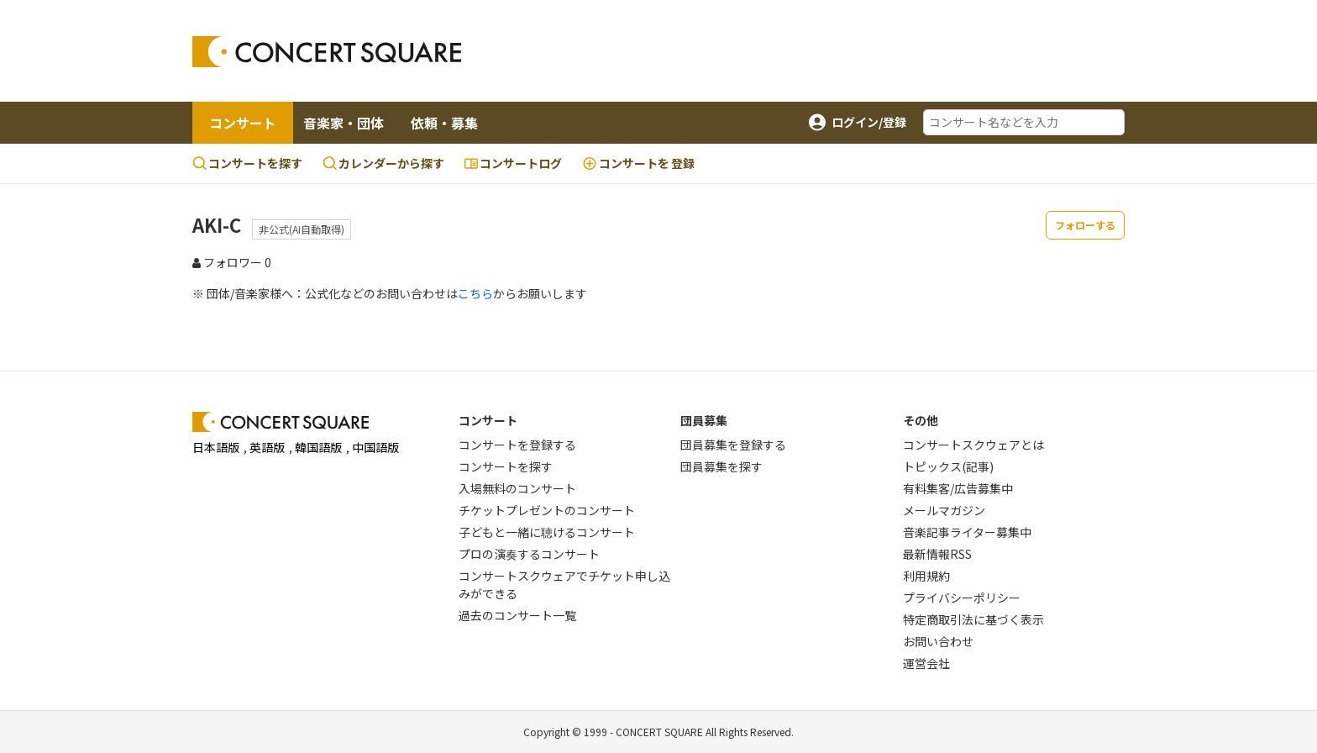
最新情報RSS (937, 553)
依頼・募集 (444, 123)
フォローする (1085, 225)
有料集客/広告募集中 (958, 488)
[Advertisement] (793, 51)
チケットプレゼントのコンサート (547, 510)
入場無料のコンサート (517, 488)
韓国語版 (318, 447)
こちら (475, 293)
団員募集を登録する (733, 444)
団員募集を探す (721, 466)
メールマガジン (944, 510)
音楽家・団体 (343, 123)
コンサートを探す (247, 163)
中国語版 (375, 447)
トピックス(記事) (948, 466)
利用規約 (926, 575)
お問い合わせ (938, 641)
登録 (638, 163)
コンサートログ (513, 163)
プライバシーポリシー (962, 597)
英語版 (267, 447)
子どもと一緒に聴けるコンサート (547, 532)
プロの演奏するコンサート (529, 553)
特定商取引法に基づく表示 (973, 619)
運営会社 (926, 663)
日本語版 (215, 447)
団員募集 (703, 420)
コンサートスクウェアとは (973, 444)
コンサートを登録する (517, 444)
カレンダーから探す (383, 163)
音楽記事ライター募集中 (967, 532)
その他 (920, 420)
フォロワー (231, 262)
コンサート (242, 123)
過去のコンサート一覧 (517, 615)
